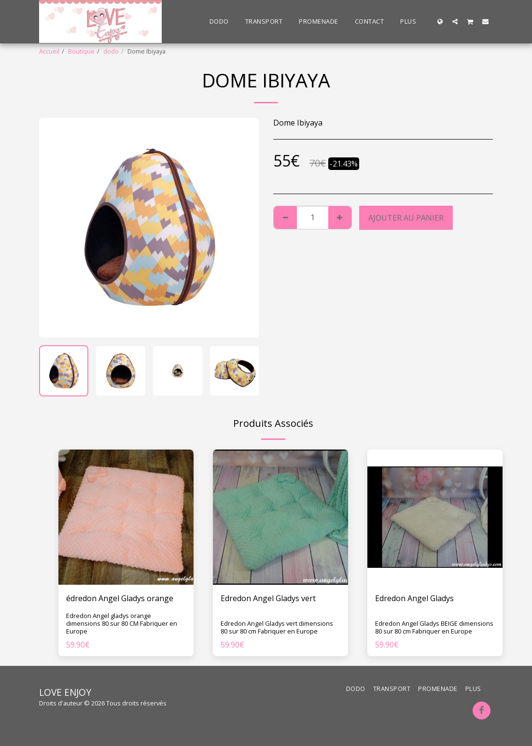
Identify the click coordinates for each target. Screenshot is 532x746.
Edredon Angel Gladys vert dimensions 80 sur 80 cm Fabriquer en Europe (277, 627)
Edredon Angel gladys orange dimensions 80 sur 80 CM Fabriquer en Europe (121, 623)
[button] (455, 21)
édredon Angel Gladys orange (119, 598)
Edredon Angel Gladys (414, 598)
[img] (126, 517)
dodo (111, 51)
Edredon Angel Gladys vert (268, 598)
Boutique (81, 51)
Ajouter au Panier (406, 217)
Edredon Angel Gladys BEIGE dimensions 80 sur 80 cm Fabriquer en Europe (434, 627)
